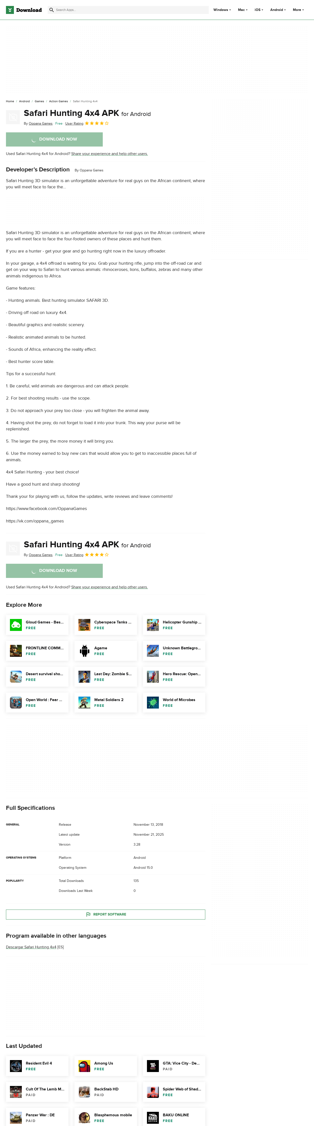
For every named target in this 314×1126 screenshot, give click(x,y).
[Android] (24, 101)
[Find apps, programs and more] (128, 10)
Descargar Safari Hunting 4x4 (31, 947)
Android (276, 10)
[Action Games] (58, 101)
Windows (220, 10)
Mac (241, 10)
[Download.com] (24, 10)
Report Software (105, 915)
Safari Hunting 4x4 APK (87, 113)
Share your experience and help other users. (109, 153)
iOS (257, 10)
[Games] (39, 101)
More (299, 10)
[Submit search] (52, 10)
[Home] (10, 101)
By (38, 123)
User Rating (87, 123)
